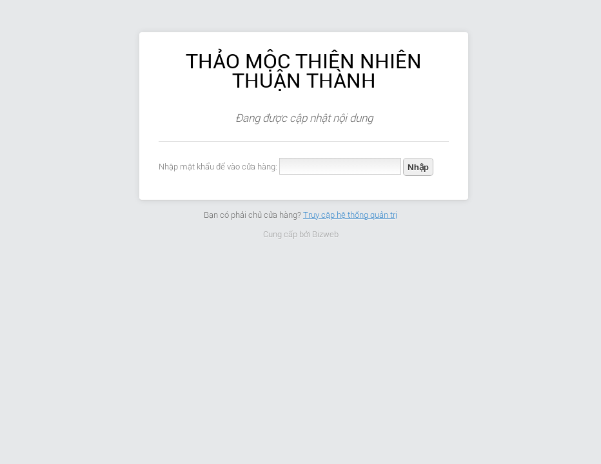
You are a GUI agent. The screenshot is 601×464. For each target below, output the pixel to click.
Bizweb (325, 234)
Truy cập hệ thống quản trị (350, 215)
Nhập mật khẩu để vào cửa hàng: (218, 166)
